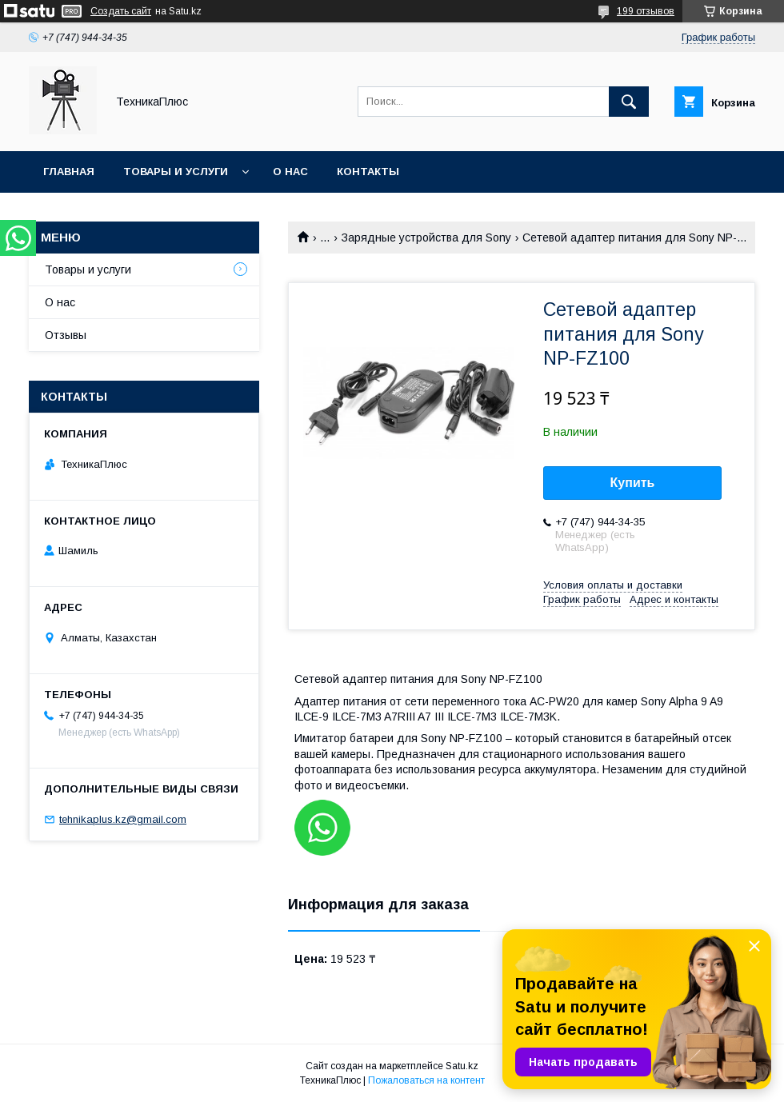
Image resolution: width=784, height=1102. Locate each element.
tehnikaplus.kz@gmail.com (122, 819)
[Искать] (629, 101)
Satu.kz (462, 1066)
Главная (68, 172)
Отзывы (65, 335)
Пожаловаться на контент (426, 1080)
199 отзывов (645, 11)
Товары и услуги (175, 172)
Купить (632, 482)
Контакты (368, 172)
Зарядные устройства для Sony (426, 237)
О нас (290, 172)
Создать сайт (120, 11)
